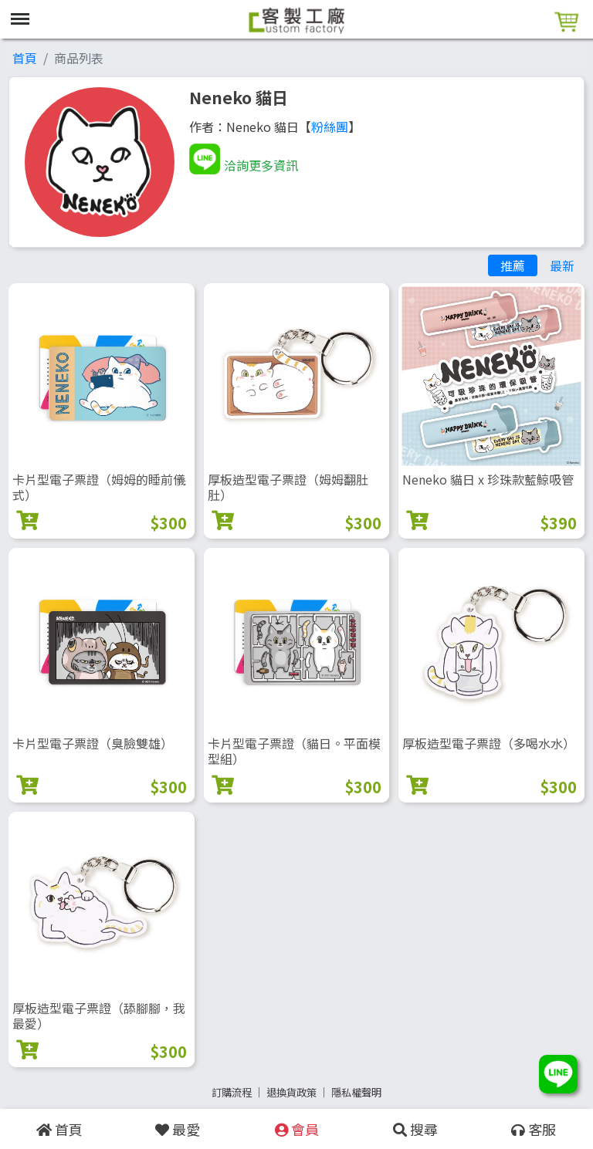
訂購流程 (232, 1092)
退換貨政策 (291, 1092)
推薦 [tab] (512, 265)
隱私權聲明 (356, 1092)
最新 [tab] (562, 265)
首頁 (24, 58)
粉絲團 (329, 126)
